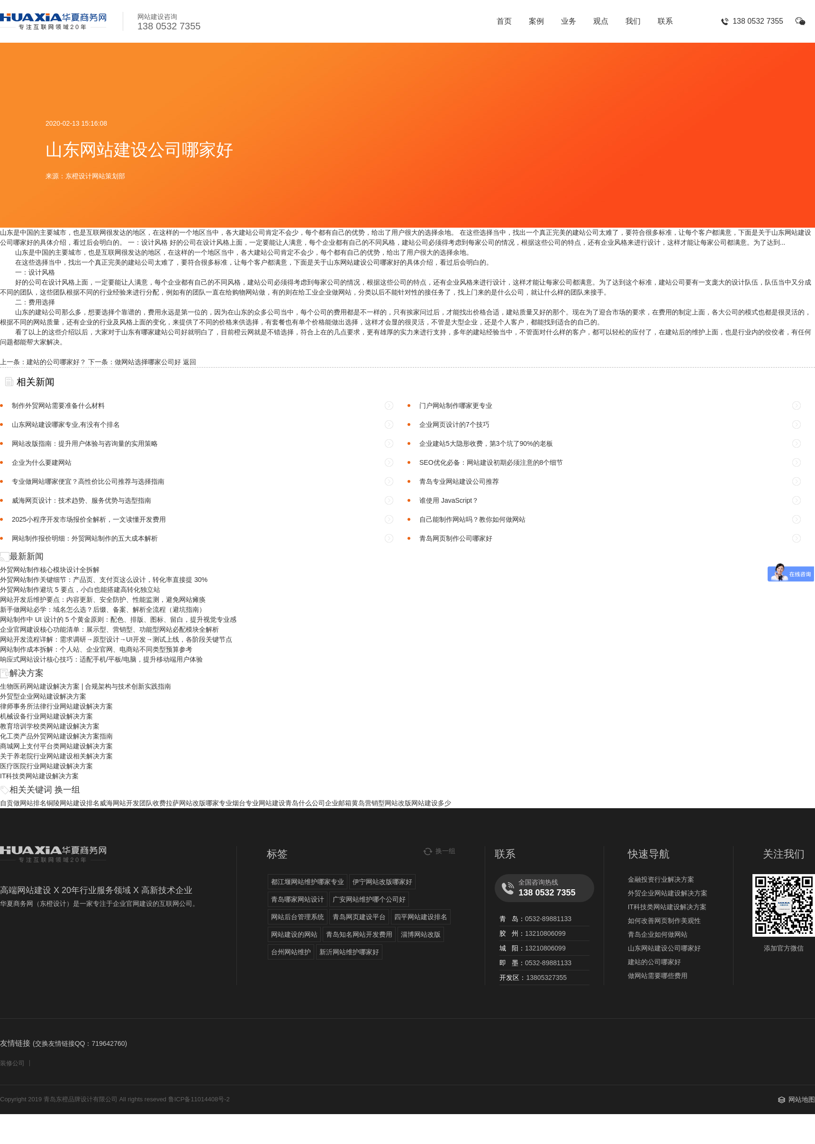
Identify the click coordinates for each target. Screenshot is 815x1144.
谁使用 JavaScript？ (449, 500)
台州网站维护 (291, 952)
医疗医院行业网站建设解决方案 (46, 766)
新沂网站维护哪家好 (349, 952)
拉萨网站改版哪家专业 (199, 803)
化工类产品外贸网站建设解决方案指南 (56, 736)
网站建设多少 (431, 803)
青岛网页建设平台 (359, 917)
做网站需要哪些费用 (658, 975)
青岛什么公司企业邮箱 (318, 803)
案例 (536, 21)
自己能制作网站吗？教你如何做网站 (472, 519)
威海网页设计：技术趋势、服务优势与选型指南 (81, 500)
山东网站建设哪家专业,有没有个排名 (66, 424)
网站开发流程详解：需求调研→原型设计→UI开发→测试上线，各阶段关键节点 (116, 639)
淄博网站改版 (421, 934)
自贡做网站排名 (23, 803)
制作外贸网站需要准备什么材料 (58, 405)
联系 (665, 21)
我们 (633, 21)
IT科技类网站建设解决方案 (39, 776)
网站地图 (801, 1099)
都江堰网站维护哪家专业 (307, 882)
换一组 (67, 789)
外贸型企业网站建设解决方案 (43, 696)
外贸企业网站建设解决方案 (667, 893)
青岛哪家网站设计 (297, 899)
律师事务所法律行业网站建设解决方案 (56, 706)
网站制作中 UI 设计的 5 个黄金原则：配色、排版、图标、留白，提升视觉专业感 (118, 619)
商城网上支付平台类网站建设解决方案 (56, 746)
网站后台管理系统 (297, 917)
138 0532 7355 (758, 21)
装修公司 (12, 1063)
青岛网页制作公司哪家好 (455, 538)
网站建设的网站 (294, 934)
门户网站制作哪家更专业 (455, 405)
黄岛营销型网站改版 (381, 803)
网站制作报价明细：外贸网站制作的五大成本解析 (85, 538)
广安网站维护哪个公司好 (369, 899)
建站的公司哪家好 (654, 962)
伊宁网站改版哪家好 (382, 882)
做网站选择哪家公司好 (148, 362)
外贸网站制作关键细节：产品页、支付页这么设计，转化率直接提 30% (104, 579)
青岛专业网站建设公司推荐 (459, 481)
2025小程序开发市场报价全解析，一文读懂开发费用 (89, 519)
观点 (600, 21)
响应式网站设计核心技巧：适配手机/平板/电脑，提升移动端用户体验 (101, 659)
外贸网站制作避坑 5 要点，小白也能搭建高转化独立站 (80, 589)
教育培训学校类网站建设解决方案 (50, 726)
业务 (568, 21)
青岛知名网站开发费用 (359, 934)
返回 (189, 362)
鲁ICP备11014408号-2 (199, 1099)
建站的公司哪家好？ (56, 362)
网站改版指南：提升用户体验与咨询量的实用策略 (85, 443)
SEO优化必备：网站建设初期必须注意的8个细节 (491, 462)
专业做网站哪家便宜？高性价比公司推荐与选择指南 (88, 481)
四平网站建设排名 (420, 917)
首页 (504, 21)
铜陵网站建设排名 (73, 803)
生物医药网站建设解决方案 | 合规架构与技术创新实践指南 (85, 686)
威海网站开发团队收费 (133, 803)
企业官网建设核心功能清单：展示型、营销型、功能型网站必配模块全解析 (109, 629)
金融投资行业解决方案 (661, 879)
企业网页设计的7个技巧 (454, 424)
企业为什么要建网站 (42, 462)
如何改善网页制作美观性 (664, 920)
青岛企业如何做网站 (658, 934)
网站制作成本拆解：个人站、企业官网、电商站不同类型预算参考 (96, 649)
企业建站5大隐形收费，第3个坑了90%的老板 (486, 443)
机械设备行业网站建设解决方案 (46, 716)
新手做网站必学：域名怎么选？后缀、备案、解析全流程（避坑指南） (103, 609)
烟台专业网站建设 (258, 803)
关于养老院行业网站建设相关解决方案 (56, 756)
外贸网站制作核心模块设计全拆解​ (50, 569)
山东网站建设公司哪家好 (664, 948)
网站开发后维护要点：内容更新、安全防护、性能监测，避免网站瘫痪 (103, 599)
